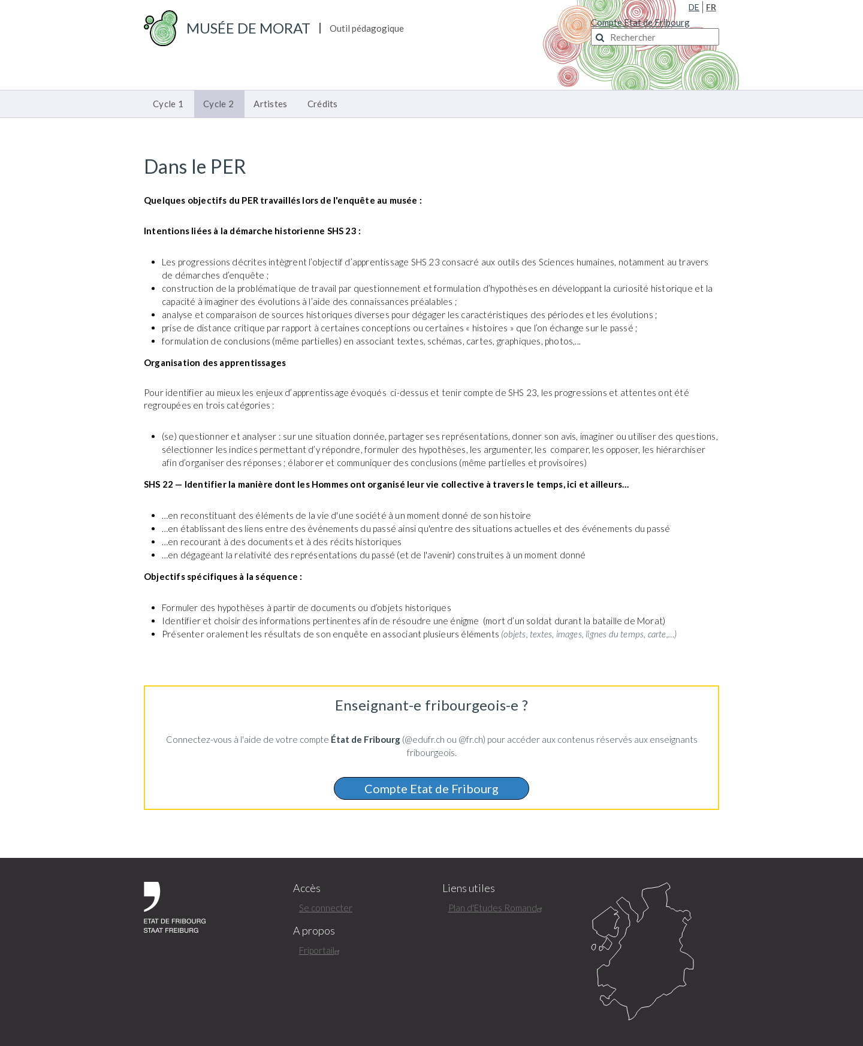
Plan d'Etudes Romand (496, 907)
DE (694, 7)
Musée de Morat (248, 28)
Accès (307, 888)
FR (711, 7)
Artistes (270, 103)
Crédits (322, 103)
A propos (314, 930)
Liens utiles (468, 888)
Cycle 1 (168, 103)
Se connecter (325, 907)
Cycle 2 (218, 103)
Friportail (321, 950)
